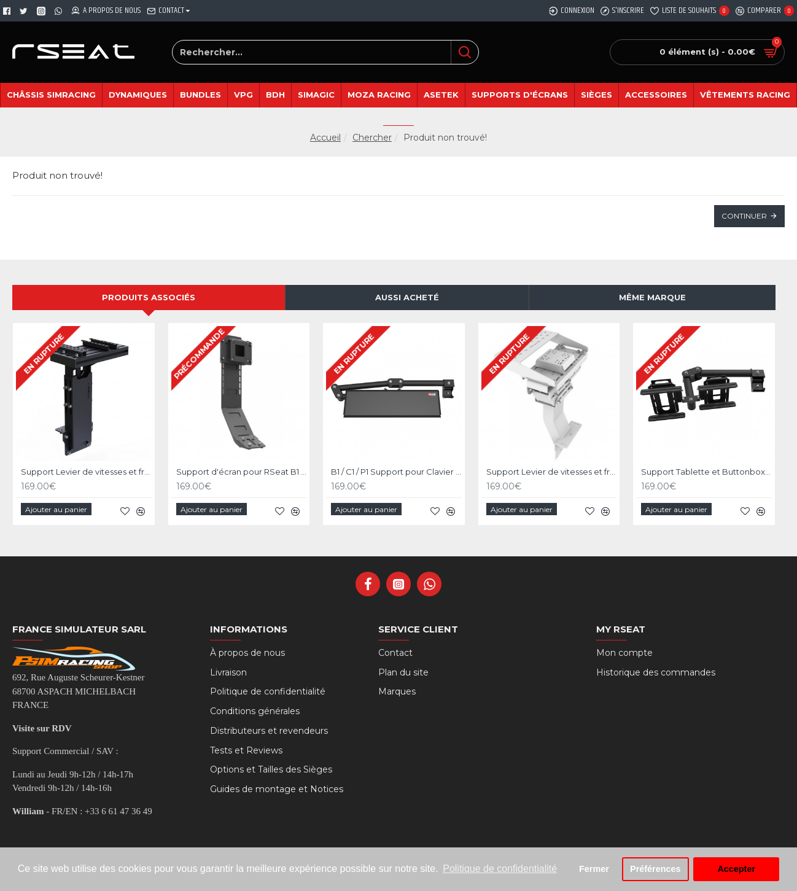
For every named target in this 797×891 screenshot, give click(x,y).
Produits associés (148, 300)
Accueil (325, 137)
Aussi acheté (407, 300)
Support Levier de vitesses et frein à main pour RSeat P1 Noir (86, 474)
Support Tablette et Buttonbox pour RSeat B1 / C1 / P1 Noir (706, 474)
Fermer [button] (594, 869)
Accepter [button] (736, 869)
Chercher (372, 137)
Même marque (652, 300)
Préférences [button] (655, 869)
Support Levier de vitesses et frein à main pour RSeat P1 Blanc (551, 474)
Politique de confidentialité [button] (500, 868)
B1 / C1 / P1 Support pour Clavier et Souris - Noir (396, 474)
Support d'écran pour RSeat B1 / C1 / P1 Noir (241, 474)
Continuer (744, 215)
